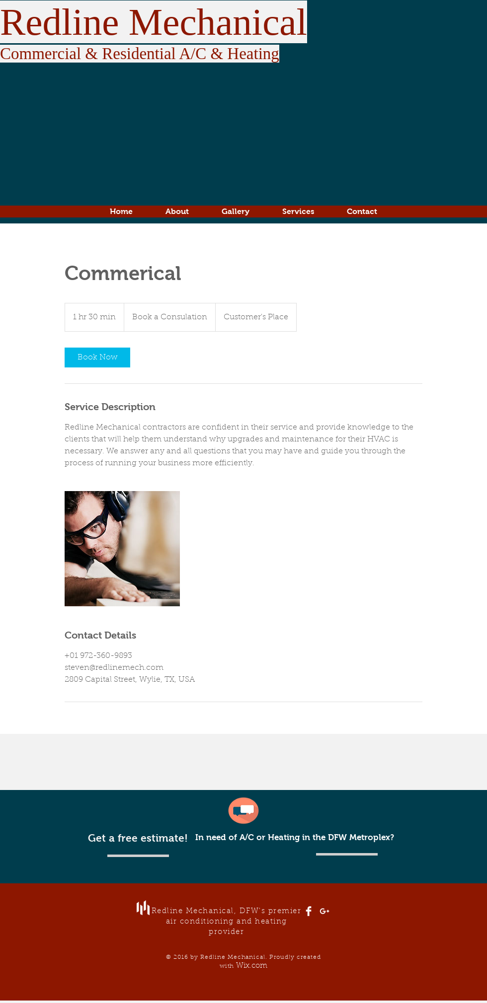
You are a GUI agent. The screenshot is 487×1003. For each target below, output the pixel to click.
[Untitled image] (122, 548)
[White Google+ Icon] (324, 911)
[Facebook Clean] (309, 911)
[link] (97, 357)
